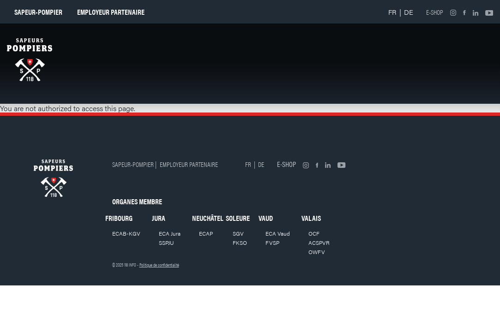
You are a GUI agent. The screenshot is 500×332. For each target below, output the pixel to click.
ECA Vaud (277, 233)
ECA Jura (170, 233)
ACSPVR (319, 242)
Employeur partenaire (111, 11)
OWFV (316, 252)
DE (408, 12)
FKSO (240, 242)
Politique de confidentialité (159, 264)
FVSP (272, 242)
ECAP (206, 233)
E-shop (434, 12)
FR (392, 12)
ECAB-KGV (126, 233)
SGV (238, 233)
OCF (313, 233)
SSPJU (166, 242)
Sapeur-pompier (38, 11)
